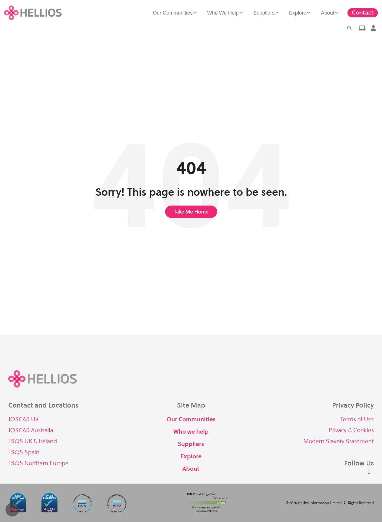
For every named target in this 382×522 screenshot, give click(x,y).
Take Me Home (191, 211)
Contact (362, 12)
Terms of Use (357, 419)
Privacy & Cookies (351, 430)
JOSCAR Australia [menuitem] (30, 430)
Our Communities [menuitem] (191, 419)
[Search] (349, 28)
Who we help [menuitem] (191, 432)
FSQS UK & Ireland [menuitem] (32, 441)
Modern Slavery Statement (338, 441)
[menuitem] (362, 28)
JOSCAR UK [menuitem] (23, 419)
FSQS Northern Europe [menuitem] (38, 463)
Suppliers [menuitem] (191, 444)
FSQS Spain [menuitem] (23, 452)
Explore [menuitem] (191, 456)
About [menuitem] (190, 469)
